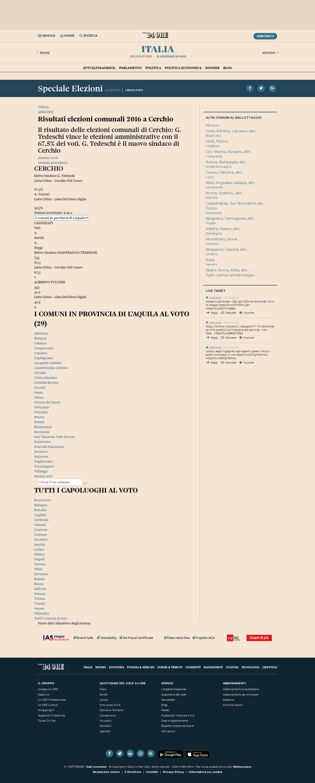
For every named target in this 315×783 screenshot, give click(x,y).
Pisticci (222, 141)
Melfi (210, 141)
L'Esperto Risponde (173, 689)
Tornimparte (44, 466)
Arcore (211, 193)
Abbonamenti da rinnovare (240, 694)
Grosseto (41, 539)
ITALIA (43, 107)
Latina (39, 549)
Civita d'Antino (45, 377)
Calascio (40, 343)
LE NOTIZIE (112, 90)
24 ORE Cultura (48, 705)
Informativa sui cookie (205, 772)
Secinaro (41, 451)
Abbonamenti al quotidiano (241, 689)
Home (42, 52)
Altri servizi (168, 731)
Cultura (232, 667)
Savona (40, 593)
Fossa (38, 392)
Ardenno (226, 193)
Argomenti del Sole (173, 694)
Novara (40, 564)
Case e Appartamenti (174, 720)
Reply (212, 313)
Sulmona (41, 456)
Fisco (103, 689)
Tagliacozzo (43, 461)
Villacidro (41, 613)
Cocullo (40, 387)
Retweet (228, 313)
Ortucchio (41, 407)
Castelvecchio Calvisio (51, 368)
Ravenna (41, 574)
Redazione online (106, 772)
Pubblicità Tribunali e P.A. (178, 715)
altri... (253, 131)
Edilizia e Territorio (111, 710)
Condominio (108, 715)
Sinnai (232, 239)
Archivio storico (233, 705)
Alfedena (41, 333)
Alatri (210, 183)
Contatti (152, 772)
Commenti (193, 667)
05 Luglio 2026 (141, 56)
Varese (39, 608)
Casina (211, 172)
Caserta (40, 524)
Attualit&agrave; (99, 68)
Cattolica (226, 172)
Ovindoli (40, 412)
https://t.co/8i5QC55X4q (221, 358)
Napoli (39, 559)
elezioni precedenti (52, 162)
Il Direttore (133, 772)
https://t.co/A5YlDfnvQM (234, 305)
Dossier (212, 68)
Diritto (104, 694)
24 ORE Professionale (52, 699)
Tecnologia (250, 667)
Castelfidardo (217, 203)
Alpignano (214, 218)
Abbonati (265, 36)
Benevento (42, 500)
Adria (235, 270)
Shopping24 (46, 710)
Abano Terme (217, 270)
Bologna (40, 505)
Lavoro (104, 699)
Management (213, 667)
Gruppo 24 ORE (48, 689)
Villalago (41, 471)
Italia (157, 48)
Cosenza (40, 529)
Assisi (210, 260)
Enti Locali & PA (110, 705)
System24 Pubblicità (51, 715)
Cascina (231, 249)
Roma (38, 584)
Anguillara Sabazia (231, 183)
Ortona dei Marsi (47, 402)
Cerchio (40, 372)
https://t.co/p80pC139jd (228, 333)
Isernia (39, 544)
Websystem (242, 766)
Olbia (38, 569)
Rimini (39, 579)
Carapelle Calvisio (48, 363)
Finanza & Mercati (140, 667)
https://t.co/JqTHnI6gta (221, 308)
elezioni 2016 (48, 157)
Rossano (234, 152)
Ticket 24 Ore (46, 720)
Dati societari (96, 766)
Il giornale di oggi (171, 56)
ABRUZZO (45, 112)
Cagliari (40, 515)
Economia (116, 667)
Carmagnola (235, 218)
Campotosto (43, 348)
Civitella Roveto (46, 382)
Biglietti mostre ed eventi (177, 726)
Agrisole (105, 731)
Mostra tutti (43, 476)
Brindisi (40, 510)
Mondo (271, 52)
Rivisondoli (43, 427)
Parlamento (130, 68)
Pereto (39, 417)
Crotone (40, 534)
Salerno (40, 588)
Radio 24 (43, 694)
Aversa (211, 162)
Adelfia (212, 229)
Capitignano (43, 358)
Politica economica (183, 68)
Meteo (165, 710)
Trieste (39, 603)
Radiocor (228, 699)
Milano (39, 554)
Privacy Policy (173, 772)
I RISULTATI (134, 90)
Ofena (39, 397)
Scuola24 (106, 720)
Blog (227, 68)
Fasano (225, 229)
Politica (153, 68)
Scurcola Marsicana (49, 446)
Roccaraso (42, 432)
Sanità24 (105, 726)
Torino (39, 598)
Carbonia (41, 519)
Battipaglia (228, 162)
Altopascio (214, 249)
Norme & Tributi (169, 667)
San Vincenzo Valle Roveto (54, 436)
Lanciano (239, 131)
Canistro (40, 353)
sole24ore (213, 298)
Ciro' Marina (216, 152)
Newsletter (168, 699)
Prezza (39, 422)
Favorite (246, 313)
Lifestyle (269, 667)
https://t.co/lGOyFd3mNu (252, 354)
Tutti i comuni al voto (50, 618)
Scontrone (42, 441)
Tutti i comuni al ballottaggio (230, 275)
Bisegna (40, 338)
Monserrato (215, 239)
